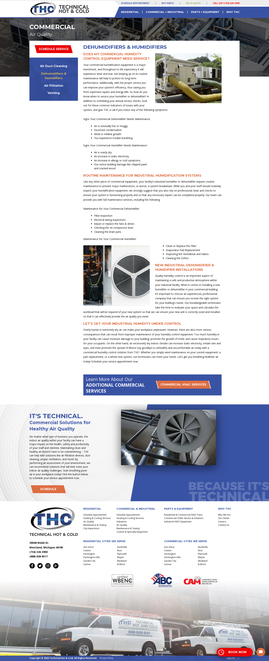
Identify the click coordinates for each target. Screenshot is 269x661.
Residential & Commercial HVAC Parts (183, 514)
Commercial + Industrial (165, 12)
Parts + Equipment (205, 12)
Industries (122, 521)
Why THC (233, 12)
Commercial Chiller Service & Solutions (183, 518)
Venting (54, 93)
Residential (130, 12)
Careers (222, 521)
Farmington (89, 553)
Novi (119, 550)
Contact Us (223, 525)
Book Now (237, 652)
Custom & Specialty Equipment (132, 531)
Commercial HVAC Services (183, 384)
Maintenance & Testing (94, 525)
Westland (122, 560)
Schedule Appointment (135, 3)
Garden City (89, 560)
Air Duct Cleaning (53, 66)
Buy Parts (168, 3)
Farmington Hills (91, 557)
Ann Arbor (88, 547)
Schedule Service (54, 49)
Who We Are (224, 514)
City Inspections (91, 528)
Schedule (48, 489)
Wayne (120, 557)
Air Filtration (53, 85)
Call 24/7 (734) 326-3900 (226, 3)
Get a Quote (193, 3)
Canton (87, 550)
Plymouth (122, 553)
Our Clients (223, 518)
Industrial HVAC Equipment (177, 521)
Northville (122, 547)
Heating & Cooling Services (97, 518)
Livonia (87, 564)
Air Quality (88, 521)
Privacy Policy (106, 658)
